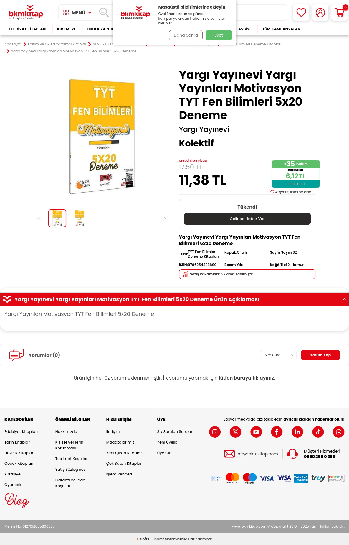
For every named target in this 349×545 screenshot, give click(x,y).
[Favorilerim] (301, 12)
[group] (102, 136)
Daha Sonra (184, 35)
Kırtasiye (66, 29)
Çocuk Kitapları (18, 464)
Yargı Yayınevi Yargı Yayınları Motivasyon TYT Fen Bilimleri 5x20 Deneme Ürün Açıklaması (174, 299)
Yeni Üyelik (167, 442)
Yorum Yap (319, 355)
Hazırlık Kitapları (19, 453)
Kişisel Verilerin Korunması (69, 445)
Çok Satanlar (325, 29)
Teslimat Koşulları (72, 459)
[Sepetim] (339, 12)
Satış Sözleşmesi (71, 469)
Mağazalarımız (120, 442)
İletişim (113, 432)
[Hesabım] (320, 12)
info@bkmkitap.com (257, 454)
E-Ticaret (156, 539)
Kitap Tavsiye (238, 29)
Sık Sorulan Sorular (174, 432)
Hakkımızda (66, 432)
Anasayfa (12, 44)
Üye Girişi (165, 453)
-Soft (142, 539)
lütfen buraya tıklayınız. (247, 378)
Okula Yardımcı (103, 29)
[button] (39, 218)
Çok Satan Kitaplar (124, 464)
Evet (218, 35)
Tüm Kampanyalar (281, 29)
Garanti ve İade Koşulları (70, 483)
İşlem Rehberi (119, 474)
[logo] (25, 12)
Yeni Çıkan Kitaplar (124, 453)
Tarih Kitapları (17, 442)
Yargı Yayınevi (204, 129)
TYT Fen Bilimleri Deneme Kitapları (251, 44)
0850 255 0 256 (319, 457)
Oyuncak (12, 485)
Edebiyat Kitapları (27, 29)
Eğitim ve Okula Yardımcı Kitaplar (57, 44)
